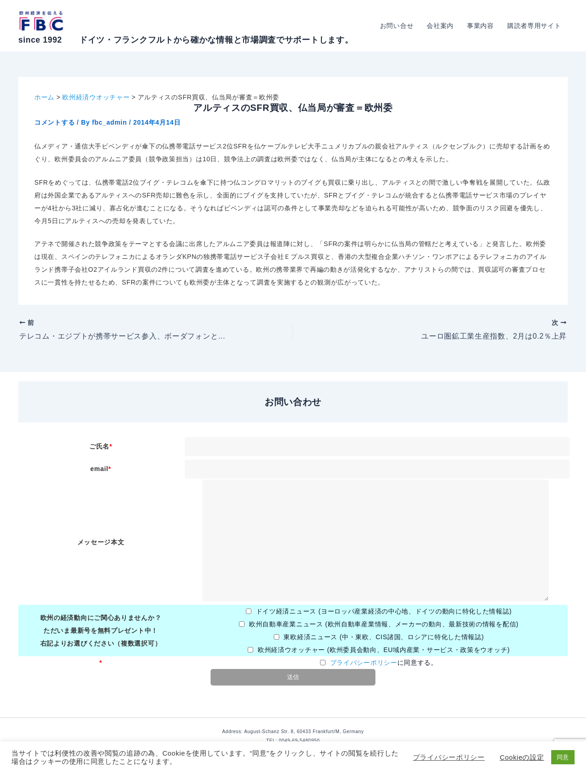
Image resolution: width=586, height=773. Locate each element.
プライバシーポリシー (363, 662)
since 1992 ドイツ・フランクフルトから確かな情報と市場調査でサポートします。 (185, 39)
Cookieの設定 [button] (522, 757)
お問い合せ (398, 25)
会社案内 (441, 25)
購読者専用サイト (534, 25)
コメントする (54, 122)
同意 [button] (563, 757)
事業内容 (481, 25)
